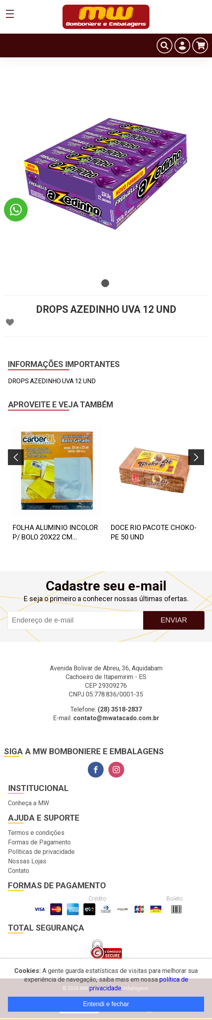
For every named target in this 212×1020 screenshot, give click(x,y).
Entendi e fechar (106, 1004)
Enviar (174, 620)
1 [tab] (105, 283)
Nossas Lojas (27, 861)
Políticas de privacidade (41, 851)
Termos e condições (36, 832)
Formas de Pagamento (39, 842)
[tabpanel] (106, 173)
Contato (18, 870)
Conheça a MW (28, 803)
